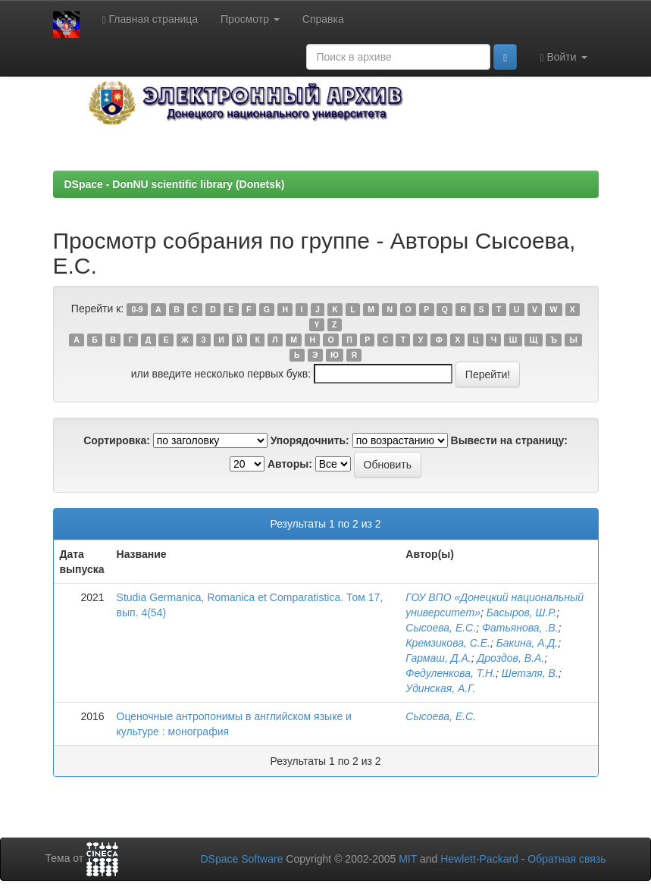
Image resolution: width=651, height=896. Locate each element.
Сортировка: (116, 440)
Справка (323, 19)
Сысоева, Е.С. (440, 628)
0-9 (136, 309)
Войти (563, 57)
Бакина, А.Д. (527, 643)
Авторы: (290, 464)
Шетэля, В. (530, 673)
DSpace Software (241, 859)
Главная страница (150, 19)
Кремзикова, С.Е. (447, 643)
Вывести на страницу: (509, 440)
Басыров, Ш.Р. (522, 612)
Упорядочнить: (310, 440)
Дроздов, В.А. (510, 658)
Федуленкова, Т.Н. (450, 673)
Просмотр (250, 19)
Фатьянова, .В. (520, 628)
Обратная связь (566, 859)
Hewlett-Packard (479, 859)
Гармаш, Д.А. (438, 658)
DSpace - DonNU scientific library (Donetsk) (174, 184)
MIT (408, 859)
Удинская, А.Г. (440, 688)
